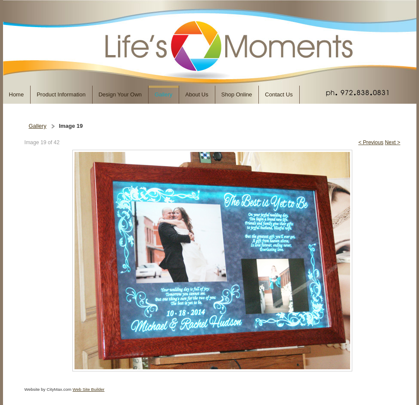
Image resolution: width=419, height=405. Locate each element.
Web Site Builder (89, 389)
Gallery (38, 126)
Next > (392, 142)
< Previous (370, 142)
